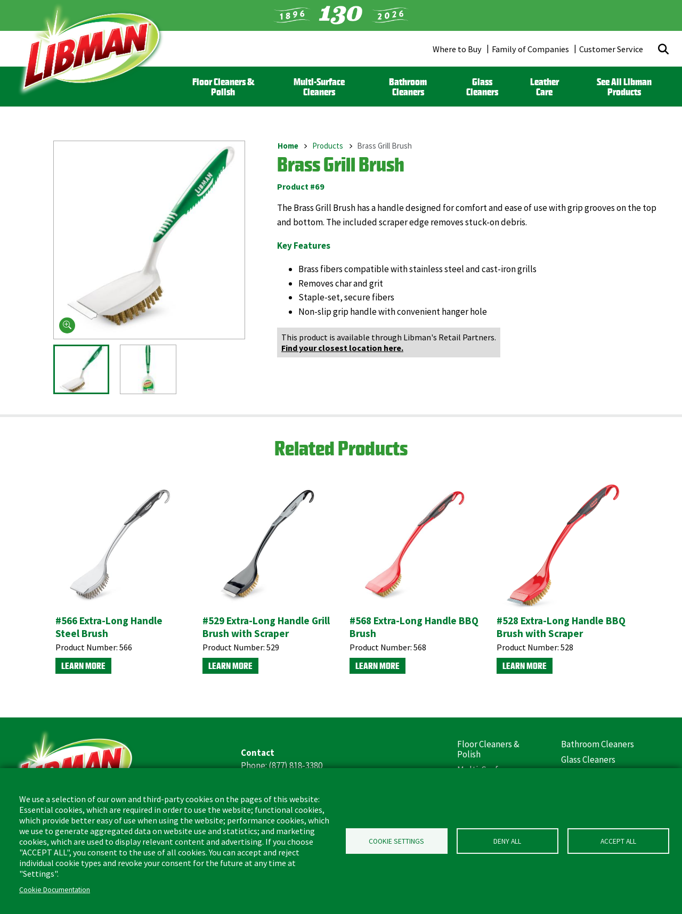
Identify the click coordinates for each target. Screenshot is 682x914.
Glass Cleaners (482, 87)
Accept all (618, 841)
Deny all (507, 841)
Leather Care (544, 87)
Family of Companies (530, 49)
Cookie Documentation (54, 889)
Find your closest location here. (342, 347)
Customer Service (611, 49)
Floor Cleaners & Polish (223, 87)
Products (327, 146)
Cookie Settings (396, 841)
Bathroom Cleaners (408, 87)
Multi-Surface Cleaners (319, 87)
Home (288, 146)
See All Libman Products (624, 87)
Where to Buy (457, 49)
